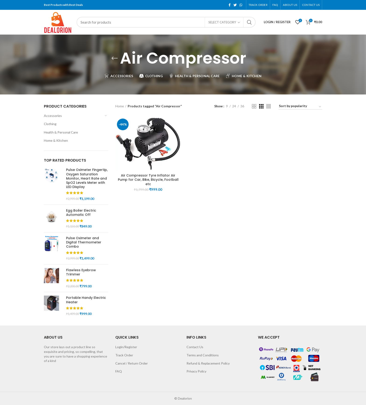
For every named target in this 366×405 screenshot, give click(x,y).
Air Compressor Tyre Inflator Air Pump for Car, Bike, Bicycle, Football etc (148, 179)
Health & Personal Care (61, 132)
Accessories (53, 116)
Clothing (50, 124)
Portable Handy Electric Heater (86, 300)
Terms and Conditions (203, 355)
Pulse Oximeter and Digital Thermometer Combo (83, 242)
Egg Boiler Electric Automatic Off (81, 212)
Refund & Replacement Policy (208, 363)
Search (249, 22)
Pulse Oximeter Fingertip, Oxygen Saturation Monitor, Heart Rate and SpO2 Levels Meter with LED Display (87, 178)
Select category (222, 22)
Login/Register (126, 347)
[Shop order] (300, 107)
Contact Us (195, 347)
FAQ (118, 371)
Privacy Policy (196, 371)
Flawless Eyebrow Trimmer (81, 272)
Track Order (124, 355)
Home (119, 106)
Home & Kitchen (56, 140)
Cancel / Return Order (131, 363)
